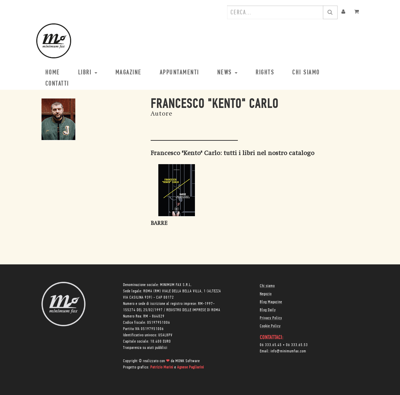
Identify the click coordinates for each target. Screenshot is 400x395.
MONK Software (187, 361)
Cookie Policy (270, 326)
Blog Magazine (271, 302)
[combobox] (275, 12)
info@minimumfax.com (288, 351)
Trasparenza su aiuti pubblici (145, 348)
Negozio (266, 294)
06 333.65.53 (297, 345)
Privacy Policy (271, 318)
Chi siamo (267, 286)
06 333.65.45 (271, 345)
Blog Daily (268, 310)
